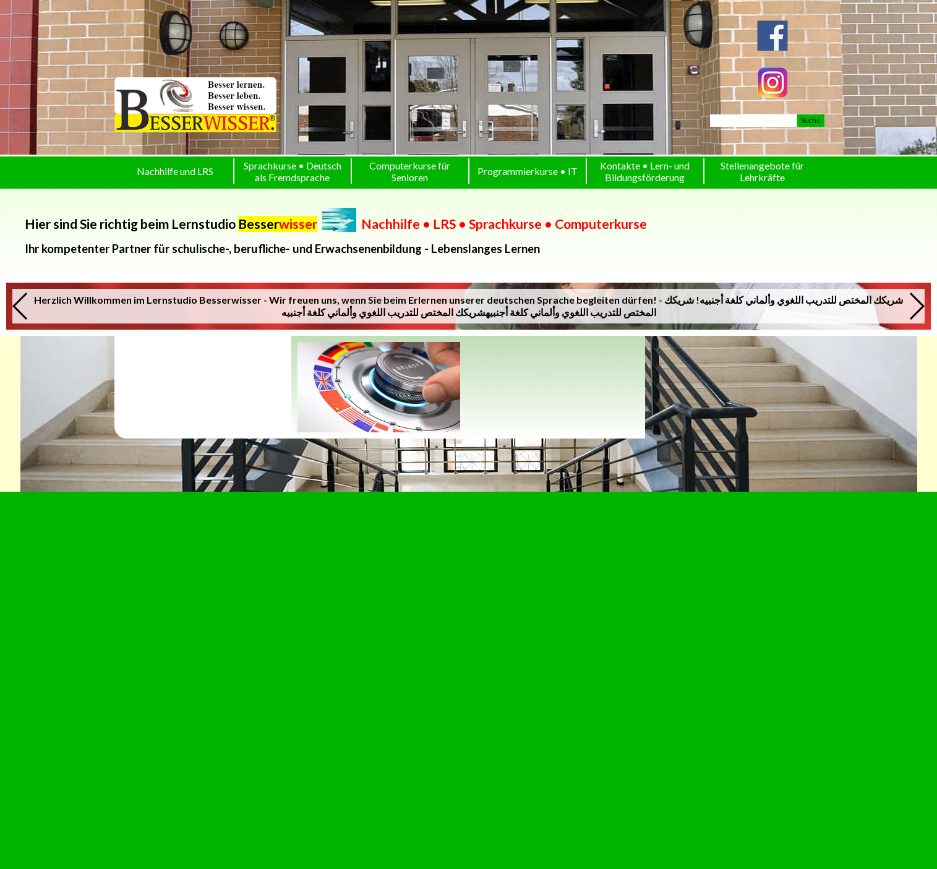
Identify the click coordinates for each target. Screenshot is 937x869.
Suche (811, 120)
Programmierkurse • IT (527, 171)
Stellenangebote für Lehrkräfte (762, 171)
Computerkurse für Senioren (409, 171)
